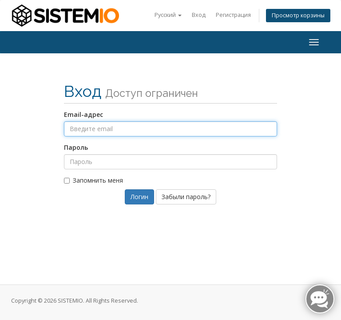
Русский (168, 15)
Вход (199, 15)
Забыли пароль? (186, 196)
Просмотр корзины (298, 15)
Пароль (76, 147)
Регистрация (233, 15)
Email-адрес (83, 114)
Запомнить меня (93, 180)
